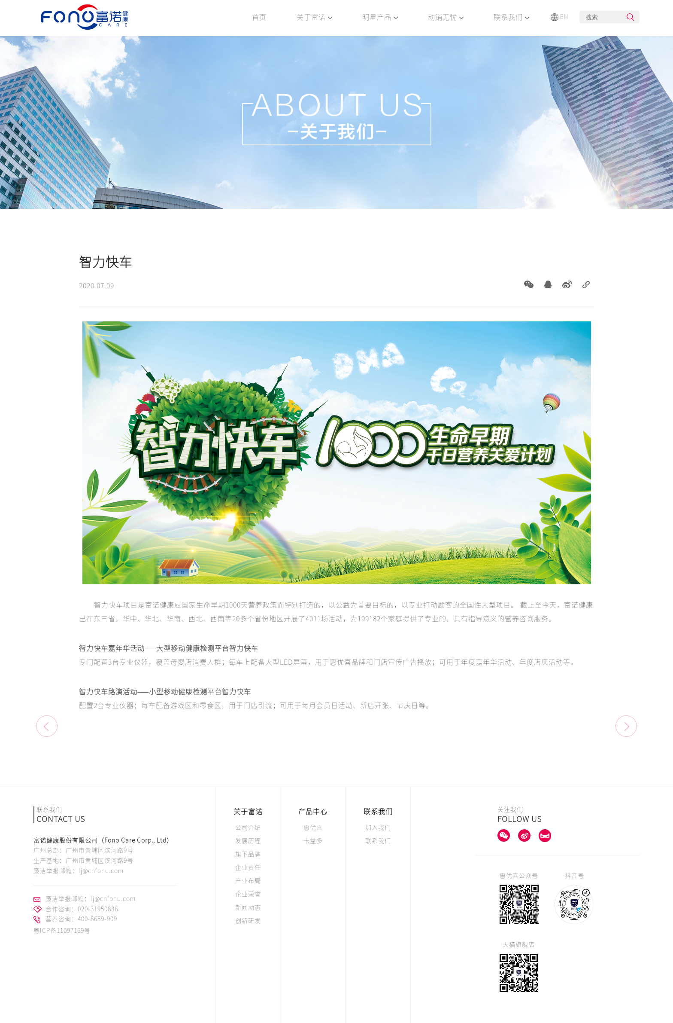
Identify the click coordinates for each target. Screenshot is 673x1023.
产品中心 (312, 811)
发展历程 (248, 841)
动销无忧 (446, 17)
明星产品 (380, 17)
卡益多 (313, 841)
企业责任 (248, 867)
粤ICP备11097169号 (62, 931)
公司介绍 (248, 828)
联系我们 (511, 17)
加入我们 (378, 828)
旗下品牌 (248, 854)
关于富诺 (314, 17)
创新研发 (248, 921)
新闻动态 (248, 907)
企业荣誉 (248, 894)
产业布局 (248, 881)
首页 (259, 17)
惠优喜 (313, 828)
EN (560, 17)
